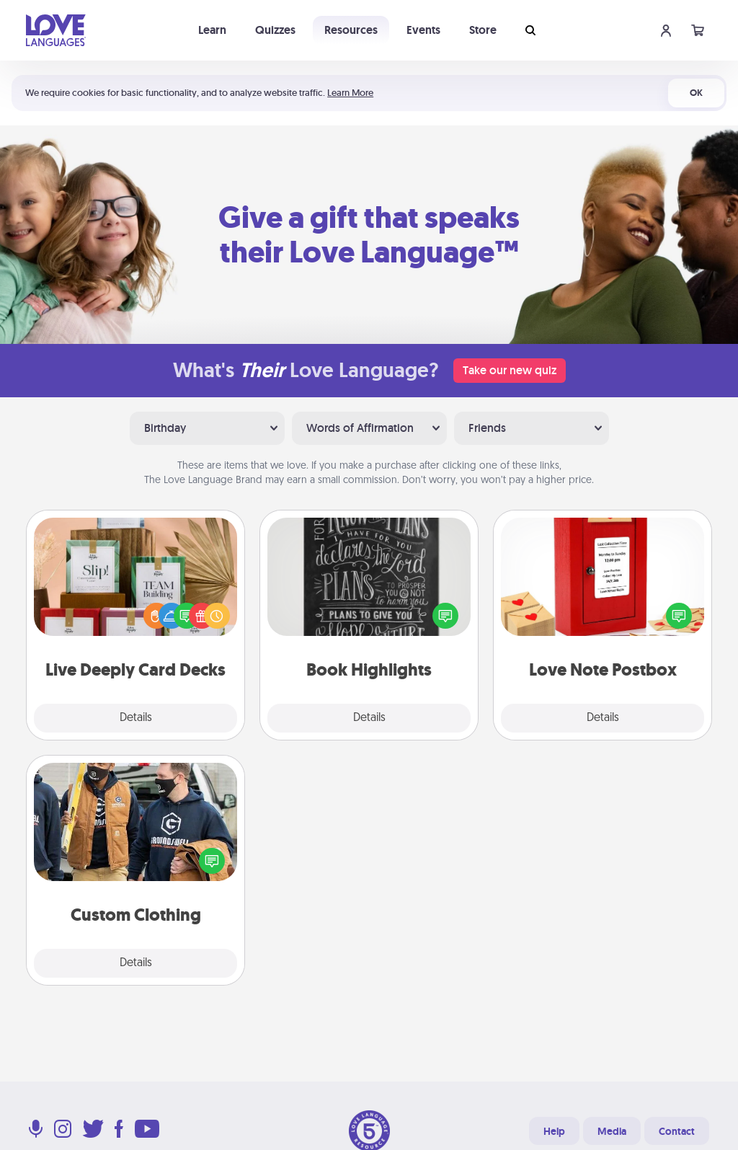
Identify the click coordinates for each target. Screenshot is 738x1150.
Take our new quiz (509, 370)
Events (423, 29)
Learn (212, 29)
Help (554, 1131)
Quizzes (275, 29)
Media (611, 1131)
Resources (351, 29)
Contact (677, 1131)
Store (483, 29)
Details (136, 718)
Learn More (350, 93)
